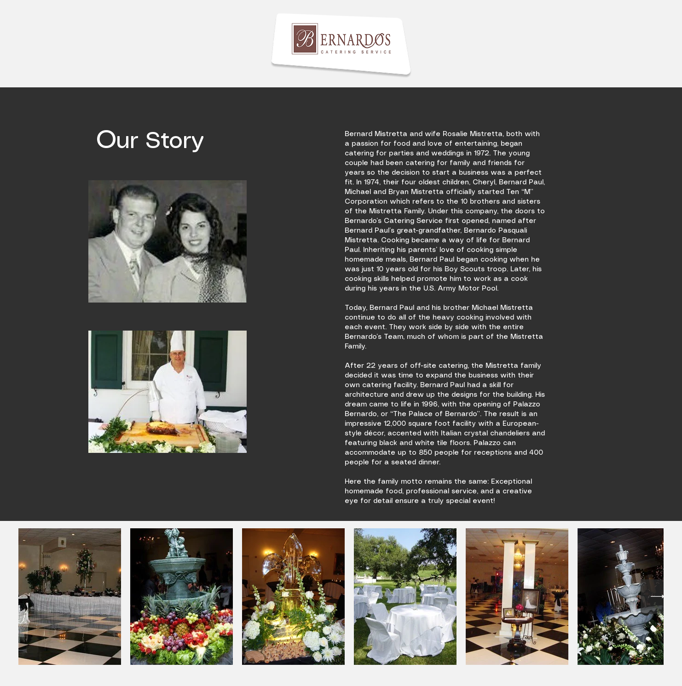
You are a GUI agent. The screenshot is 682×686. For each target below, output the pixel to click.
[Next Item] (658, 596)
